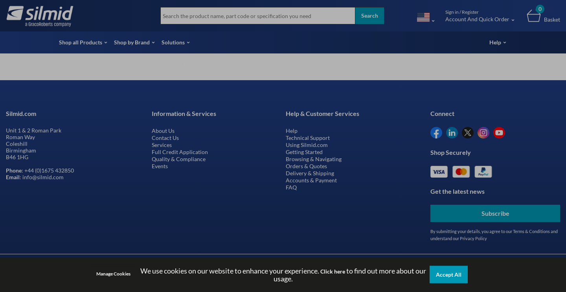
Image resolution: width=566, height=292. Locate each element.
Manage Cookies (113, 274)
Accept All (448, 274)
